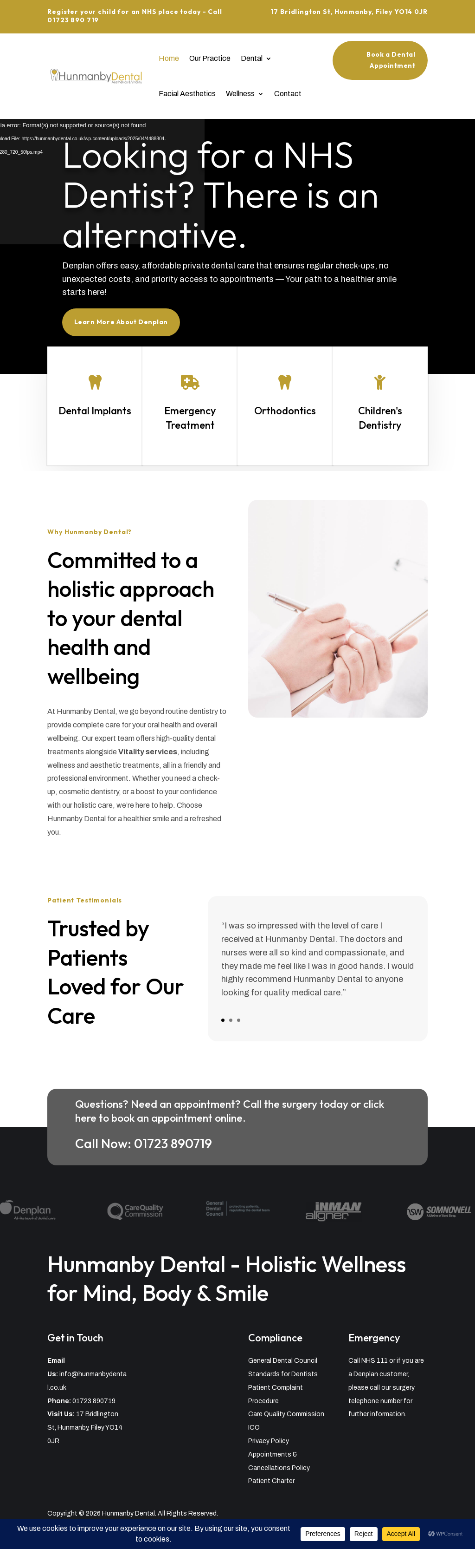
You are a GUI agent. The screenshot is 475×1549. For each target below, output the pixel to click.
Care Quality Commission (286, 1414)
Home (169, 58)
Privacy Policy (268, 1441)
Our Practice (210, 58)
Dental (252, 58)
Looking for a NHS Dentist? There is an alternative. (221, 198)
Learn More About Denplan (129, 316)
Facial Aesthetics (187, 94)
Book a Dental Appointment (390, 60)
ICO (254, 1427)
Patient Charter (271, 1480)
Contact (288, 94)
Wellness (240, 94)
